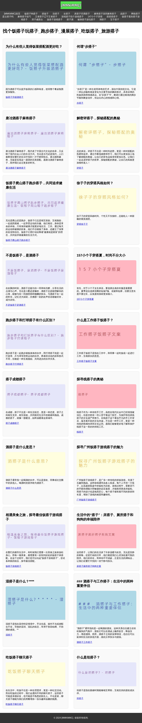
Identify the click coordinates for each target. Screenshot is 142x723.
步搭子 (80, 103)
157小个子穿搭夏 (85, 299)
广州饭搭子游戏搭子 (87, 500)
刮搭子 (56, 13)
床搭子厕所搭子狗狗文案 (89, 566)
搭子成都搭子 (12, 423)
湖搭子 (102, 19)
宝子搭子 (114, 19)
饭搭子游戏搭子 (55, 19)
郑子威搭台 (37, 19)
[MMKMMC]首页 (12, 13)
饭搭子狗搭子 (31, 13)
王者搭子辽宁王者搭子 (46, 16)
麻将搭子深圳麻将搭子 (105, 13)
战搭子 (123, 13)
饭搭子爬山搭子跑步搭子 (18, 240)
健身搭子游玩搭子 (86, 19)
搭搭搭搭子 (112, 16)
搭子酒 (70, 19)
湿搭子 (9, 635)
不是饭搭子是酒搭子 (16, 305)
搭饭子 (45, 13)
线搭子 (80, 432)
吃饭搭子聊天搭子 (14, 704)
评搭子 (80, 168)
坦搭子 (80, 698)
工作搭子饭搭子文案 (87, 361)
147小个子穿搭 (95, 16)
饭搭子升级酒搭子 (14, 97)
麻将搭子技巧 (24, 16)
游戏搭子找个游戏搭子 (72, 16)
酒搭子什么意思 (13, 488)
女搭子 (67, 13)
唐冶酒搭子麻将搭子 (16, 168)
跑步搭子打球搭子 (14, 364)
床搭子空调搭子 (82, 13)
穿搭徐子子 (82, 224)
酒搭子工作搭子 (84, 642)
